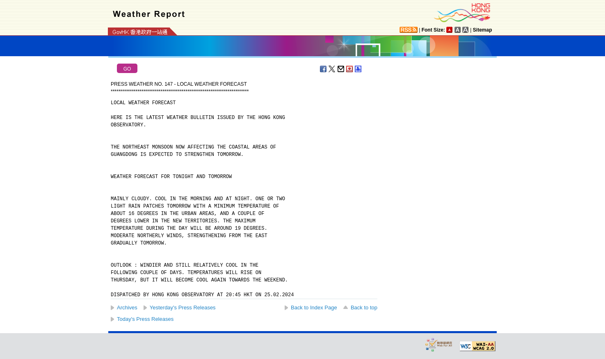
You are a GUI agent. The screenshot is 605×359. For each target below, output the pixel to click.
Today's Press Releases (145, 319)
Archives (127, 307)
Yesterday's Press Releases (183, 307)
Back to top (364, 307)
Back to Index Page (314, 307)
